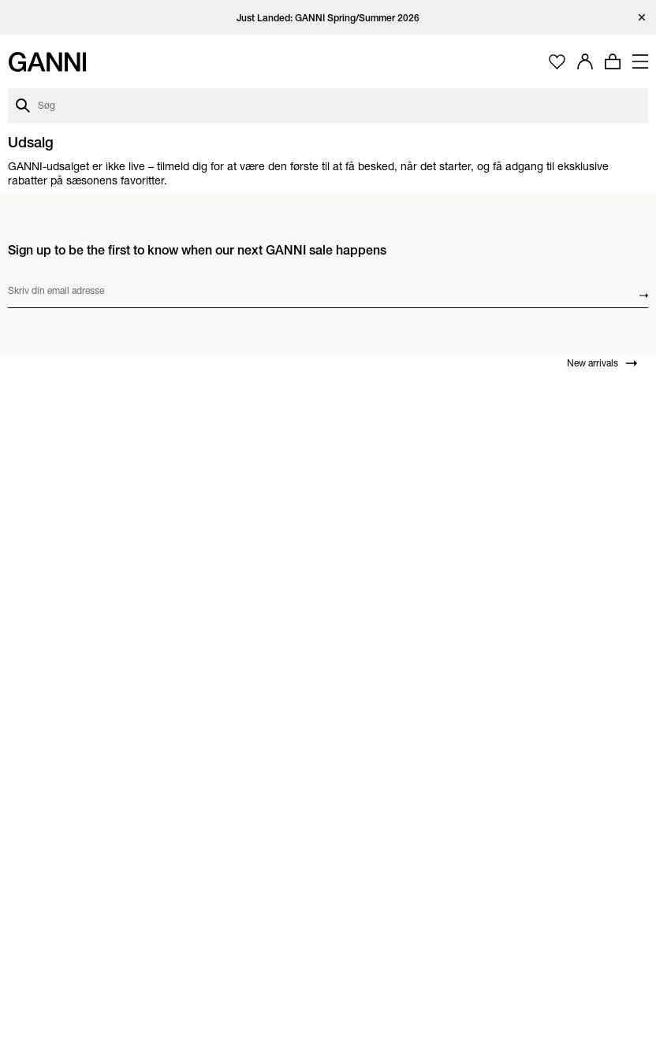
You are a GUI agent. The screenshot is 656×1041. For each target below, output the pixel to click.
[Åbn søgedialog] (328, 105)
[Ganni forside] (47, 62)
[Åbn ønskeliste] (557, 62)
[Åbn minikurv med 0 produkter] (612, 61)
